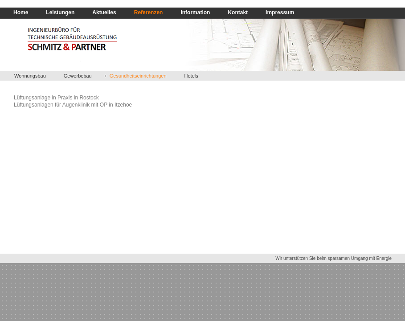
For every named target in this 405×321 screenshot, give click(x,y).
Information (195, 12)
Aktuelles (104, 12)
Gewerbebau (78, 75)
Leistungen (60, 12)
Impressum (280, 12)
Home (20, 12)
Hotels (191, 75)
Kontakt (238, 12)
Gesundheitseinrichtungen (138, 75)
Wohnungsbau (30, 75)
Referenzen (148, 12)
